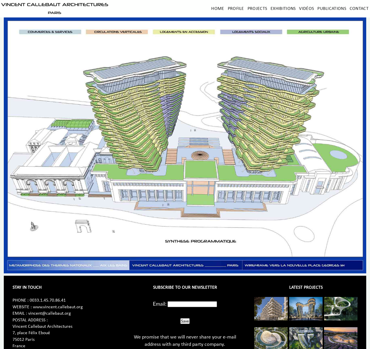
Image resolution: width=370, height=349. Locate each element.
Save (185, 321)
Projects (257, 8)
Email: (160, 303)
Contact (359, 8)
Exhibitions (283, 8)
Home (217, 8)
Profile (236, 8)
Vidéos (306, 8)
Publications (331, 8)
